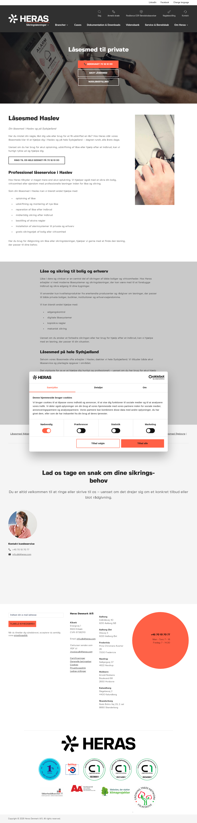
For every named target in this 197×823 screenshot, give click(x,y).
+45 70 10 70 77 (20, 550)
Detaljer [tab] (98, 387)
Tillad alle (142, 443)
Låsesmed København (23, 434)
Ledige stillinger (78, 671)
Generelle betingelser (80, 661)
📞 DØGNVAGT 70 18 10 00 (98, 64)
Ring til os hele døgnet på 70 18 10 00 (36, 160)
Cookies (74, 665)
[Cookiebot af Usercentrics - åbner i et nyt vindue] (150, 377)
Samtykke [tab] (52, 387)
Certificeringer (77, 658)
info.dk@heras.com (21, 554)
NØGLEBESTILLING (98, 82)
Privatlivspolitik (78, 668)
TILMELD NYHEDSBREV (22, 624)
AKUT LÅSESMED (98, 73)
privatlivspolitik (21, 635)
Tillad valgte (98, 443)
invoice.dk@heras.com (81, 652)
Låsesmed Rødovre (174, 434)
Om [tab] (145, 387)
